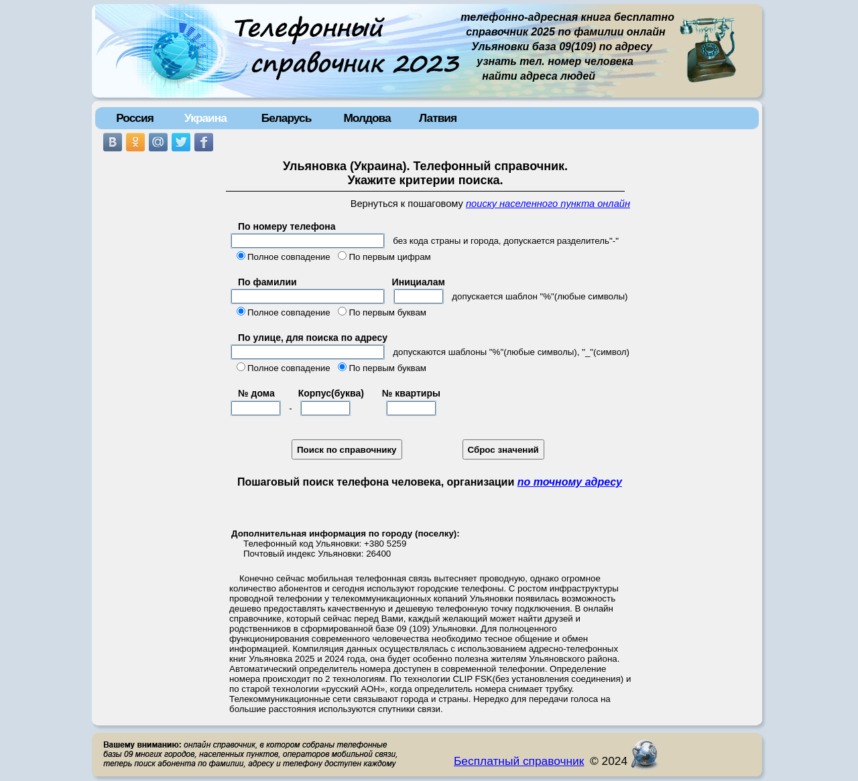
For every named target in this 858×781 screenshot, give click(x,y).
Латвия (437, 118)
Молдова (366, 118)
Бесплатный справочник (519, 761)
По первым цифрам (389, 257)
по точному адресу (569, 482)
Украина (205, 118)
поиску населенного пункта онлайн (548, 203)
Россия (135, 118)
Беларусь (286, 118)
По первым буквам (387, 312)
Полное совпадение (288, 257)
